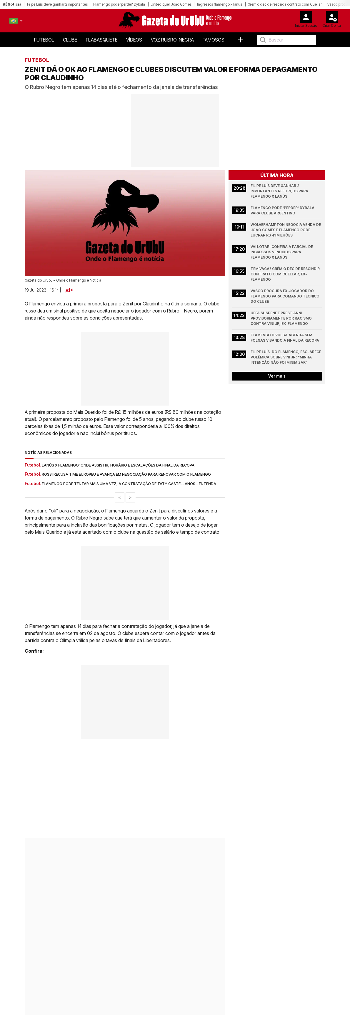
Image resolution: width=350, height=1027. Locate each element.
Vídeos (134, 40)
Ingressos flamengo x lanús (219, 4)
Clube (70, 40)
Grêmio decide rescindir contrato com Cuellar (285, 4)
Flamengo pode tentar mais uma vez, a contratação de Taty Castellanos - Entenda (129, 483)
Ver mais (277, 375)
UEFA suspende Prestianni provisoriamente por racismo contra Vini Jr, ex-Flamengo (282, 318)
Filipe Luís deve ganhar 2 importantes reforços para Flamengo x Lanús (280, 191)
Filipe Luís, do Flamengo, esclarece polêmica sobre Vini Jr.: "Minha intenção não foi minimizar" (286, 357)
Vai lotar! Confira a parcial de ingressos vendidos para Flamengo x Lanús (282, 251)
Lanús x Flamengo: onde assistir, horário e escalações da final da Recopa (118, 465)
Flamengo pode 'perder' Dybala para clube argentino (283, 210)
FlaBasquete (101, 40)
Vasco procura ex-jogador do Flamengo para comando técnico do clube (285, 296)
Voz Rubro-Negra (172, 40)
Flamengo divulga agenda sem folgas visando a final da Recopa (285, 338)
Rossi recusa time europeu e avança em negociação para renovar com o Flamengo (126, 474)
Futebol (44, 40)
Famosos (213, 40)
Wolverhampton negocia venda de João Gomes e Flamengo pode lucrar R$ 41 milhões (286, 229)
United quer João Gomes (171, 4)
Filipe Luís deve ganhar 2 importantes (57, 4)
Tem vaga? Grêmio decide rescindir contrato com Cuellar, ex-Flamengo (286, 274)
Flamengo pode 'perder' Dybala (119, 4)
